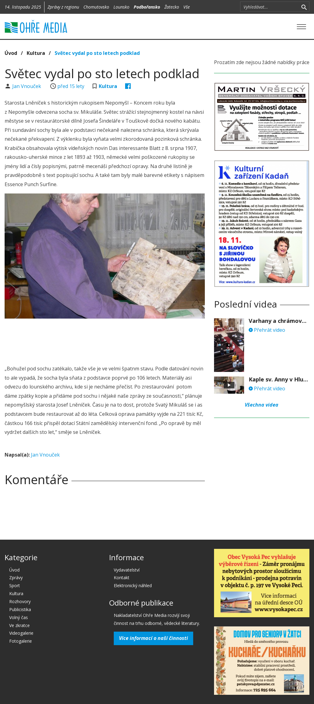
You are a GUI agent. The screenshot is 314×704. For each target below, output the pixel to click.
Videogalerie (21, 633)
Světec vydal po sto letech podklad (97, 53)
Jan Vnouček (27, 86)
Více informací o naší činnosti (153, 638)
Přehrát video (267, 330)
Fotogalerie (20, 641)
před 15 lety (70, 86)
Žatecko (171, 7)
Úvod (11, 53)
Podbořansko (147, 7)
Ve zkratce (19, 625)
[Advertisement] (116, 340)
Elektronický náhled (133, 585)
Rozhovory (20, 601)
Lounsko (121, 7)
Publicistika (20, 609)
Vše (186, 7)
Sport (14, 585)
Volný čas (18, 617)
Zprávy (16, 577)
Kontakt (121, 577)
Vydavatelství (127, 570)
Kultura (36, 53)
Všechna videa (261, 404)
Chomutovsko (96, 7)
